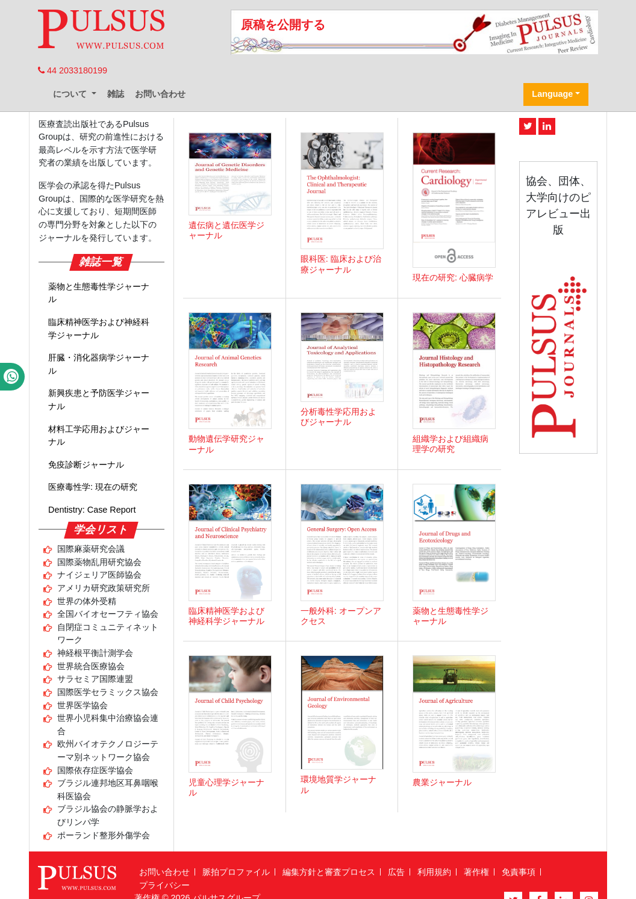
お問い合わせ (160, 94)
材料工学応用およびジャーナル (98, 435)
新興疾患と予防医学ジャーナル (98, 399)
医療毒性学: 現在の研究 (92, 487)
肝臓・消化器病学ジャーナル (98, 364)
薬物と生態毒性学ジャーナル (98, 293)
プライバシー (164, 885)
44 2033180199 (72, 70)
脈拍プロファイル (236, 872)
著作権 (476, 872)
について (71, 94)
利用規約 (434, 872)
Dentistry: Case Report (92, 509)
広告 (396, 872)
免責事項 (518, 872)
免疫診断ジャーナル (86, 464)
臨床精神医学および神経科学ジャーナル (98, 328)
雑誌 (115, 94)
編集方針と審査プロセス (328, 872)
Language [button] (552, 94)
